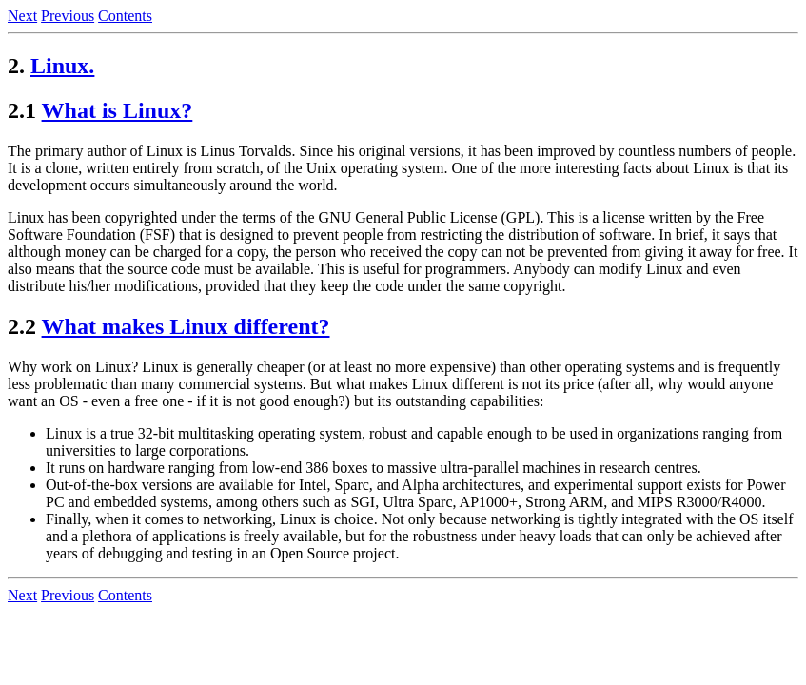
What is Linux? (117, 110)
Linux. (62, 65)
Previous (67, 16)
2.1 (22, 110)
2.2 (22, 326)
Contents (125, 16)
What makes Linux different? (186, 326)
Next (22, 16)
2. (16, 65)
